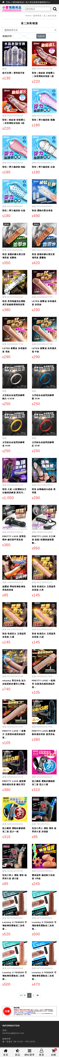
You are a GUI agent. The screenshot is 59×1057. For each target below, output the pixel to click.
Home (28, 16)
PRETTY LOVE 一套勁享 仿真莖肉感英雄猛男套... (43, 683)
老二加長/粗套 (50, 16)
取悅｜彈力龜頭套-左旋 (43, 167)
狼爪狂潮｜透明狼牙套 (13, 73)
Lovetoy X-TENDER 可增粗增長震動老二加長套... (14, 925)
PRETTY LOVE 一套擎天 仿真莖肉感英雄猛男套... (14, 734)
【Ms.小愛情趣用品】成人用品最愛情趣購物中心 (27, 2)
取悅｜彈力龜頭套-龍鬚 (43, 120)
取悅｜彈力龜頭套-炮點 (13, 167)
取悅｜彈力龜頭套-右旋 (13, 210)
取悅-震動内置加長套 (42, 210)
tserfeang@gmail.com (13, 1033)
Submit (41, 36)
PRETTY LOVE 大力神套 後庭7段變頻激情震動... (43, 539)
